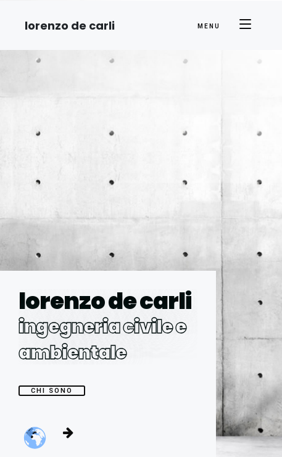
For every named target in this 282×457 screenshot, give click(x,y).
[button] (67, 432)
